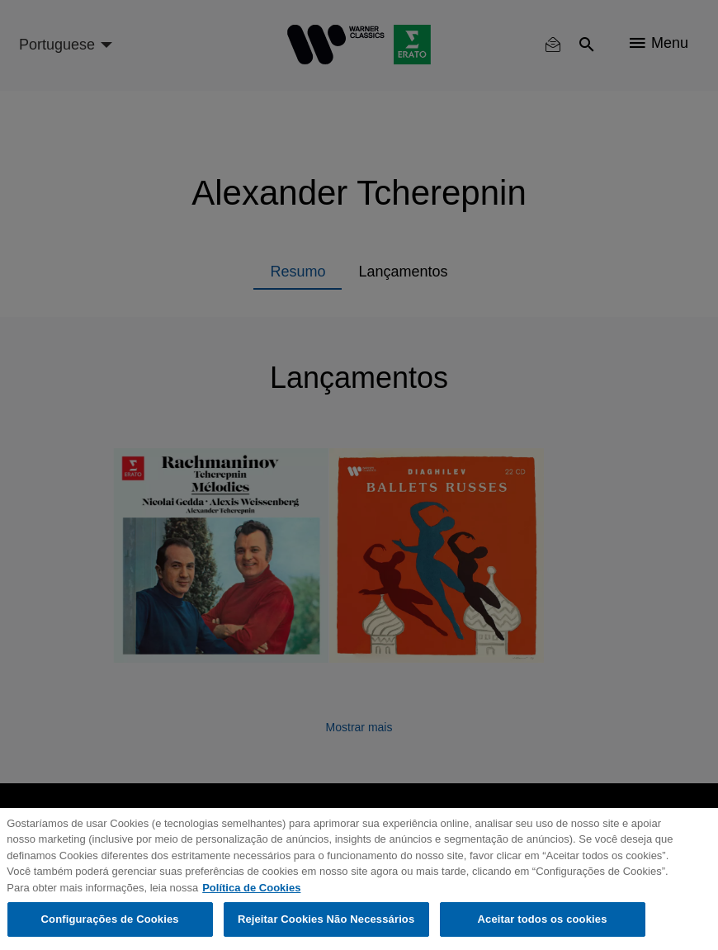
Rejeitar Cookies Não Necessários (326, 919)
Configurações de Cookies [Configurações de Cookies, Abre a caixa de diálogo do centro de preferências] (110, 919)
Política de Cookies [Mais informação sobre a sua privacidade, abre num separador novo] (251, 887)
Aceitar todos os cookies (542, 919)
